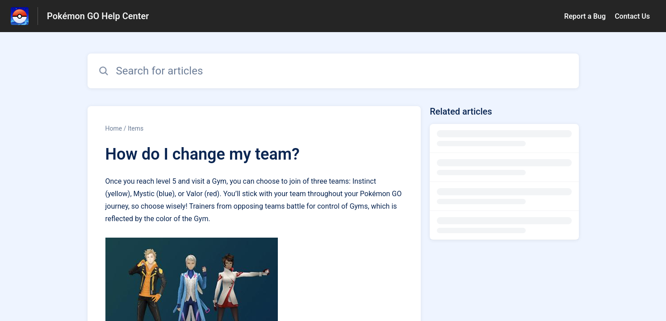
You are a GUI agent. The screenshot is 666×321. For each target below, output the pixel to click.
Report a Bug (585, 16)
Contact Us (632, 16)
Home (113, 128)
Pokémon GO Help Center (98, 16)
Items (135, 128)
